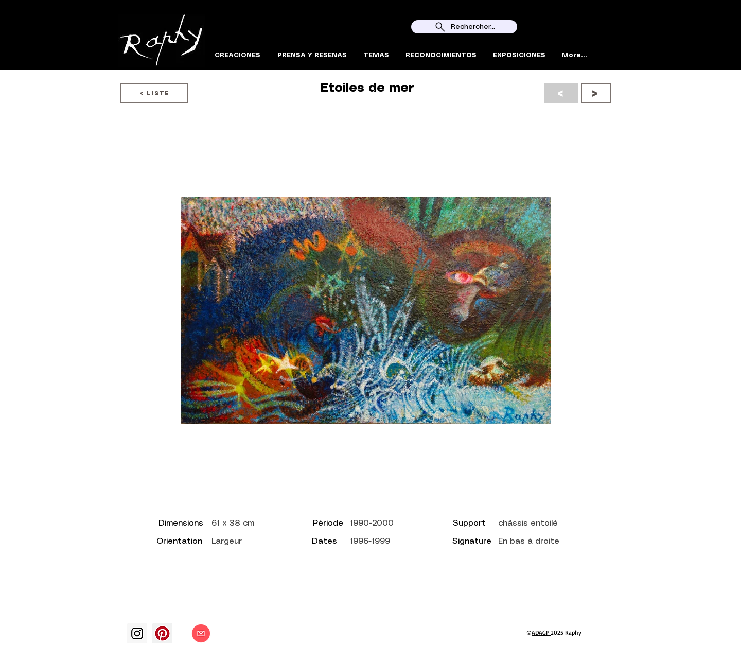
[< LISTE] (154, 93)
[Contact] (201, 633)
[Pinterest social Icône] (162, 633)
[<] (561, 93)
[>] (596, 93)
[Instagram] (137, 633)
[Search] (612, 35)
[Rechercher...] (464, 26)
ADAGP (541, 632)
